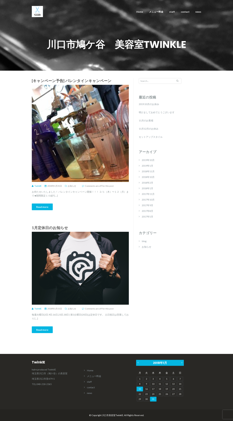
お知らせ (72, 186)
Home (139, 11)
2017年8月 (147, 210)
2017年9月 (147, 205)
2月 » (181, 363)
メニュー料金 (156, 11)
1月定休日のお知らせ (50, 227)
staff (172, 11)
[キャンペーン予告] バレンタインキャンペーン (71, 80)
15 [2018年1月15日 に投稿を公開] (140, 389)
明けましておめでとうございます (156, 112)
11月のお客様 (146, 120)
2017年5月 (147, 216)
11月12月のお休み (148, 128)
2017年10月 (148, 199)
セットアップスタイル (151, 136)
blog (144, 241)
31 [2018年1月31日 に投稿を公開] (153, 399)
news (198, 11)
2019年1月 (147, 165)
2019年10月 (148, 160)
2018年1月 (147, 188)
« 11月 (138, 363)
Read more (42, 206)
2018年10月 (148, 177)
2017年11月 (148, 193)
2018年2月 (147, 182)
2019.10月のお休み (149, 104)
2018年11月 (148, 171)
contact (185, 11)
